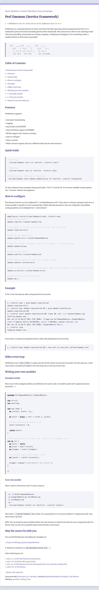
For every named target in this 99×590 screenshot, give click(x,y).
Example (11, 84)
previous (16, 579)
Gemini (24, 11)
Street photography (44, 11)
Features (11, 74)
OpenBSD (49, 577)
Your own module (16, 97)
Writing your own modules (18, 90)
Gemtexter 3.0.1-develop (26, 577)
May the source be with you (18, 100)
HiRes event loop (14, 87)
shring (23, 579)
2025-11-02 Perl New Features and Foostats (23, 559)
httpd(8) (64, 577)
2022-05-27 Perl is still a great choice (21, 561)
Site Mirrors (74, 577)
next (29, 579)
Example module (16, 94)
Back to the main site (15, 572)
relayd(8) (56, 577)
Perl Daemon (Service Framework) (19, 70)
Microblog (32, 11)
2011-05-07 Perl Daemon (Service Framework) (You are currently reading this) (37, 564)
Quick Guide (12, 77)
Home (7, 11)
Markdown (15, 11)
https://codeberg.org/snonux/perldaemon (23, 542)
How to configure (14, 80)
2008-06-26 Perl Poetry (16, 567)
